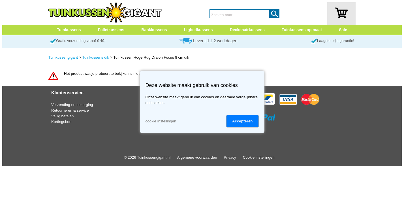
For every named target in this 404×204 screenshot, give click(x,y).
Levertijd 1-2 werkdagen (215, 41)
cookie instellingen (161, 121)
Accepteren (242, 121)
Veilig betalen (62, 116)
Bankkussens (154, 29)
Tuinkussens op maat (302, 29)
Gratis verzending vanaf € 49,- (81, 41)
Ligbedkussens (198, 29)
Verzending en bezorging (72, 105)
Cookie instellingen (259, 157)
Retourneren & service (70, 110)
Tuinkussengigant (63, 57)
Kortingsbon (61, 122)
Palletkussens (111, 29)
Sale (343, 29)
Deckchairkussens (247, 29)
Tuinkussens (69, 29)
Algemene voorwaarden (197, 157)
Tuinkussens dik (95, 57)
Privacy (230, 157)
